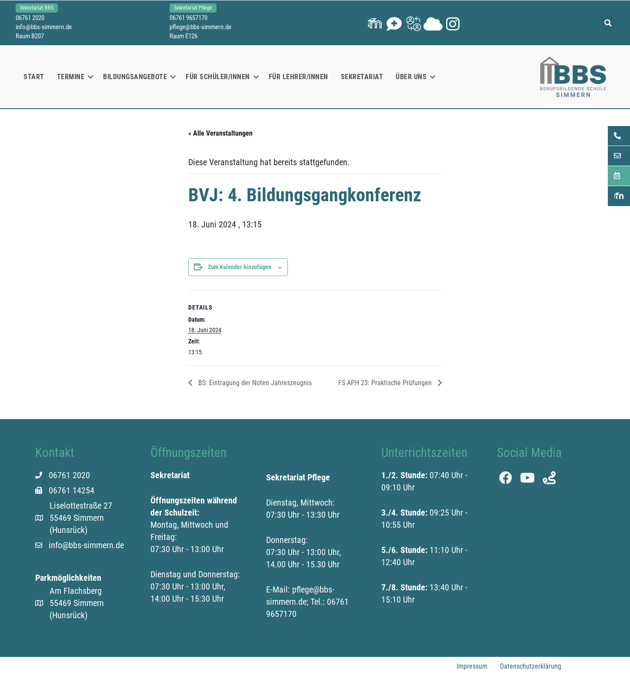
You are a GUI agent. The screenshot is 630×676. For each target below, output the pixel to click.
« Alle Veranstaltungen (220, 133)
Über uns (411, 77)
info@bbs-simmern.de (45, 27)
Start (33, 77)
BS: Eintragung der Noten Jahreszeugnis (254, 383)
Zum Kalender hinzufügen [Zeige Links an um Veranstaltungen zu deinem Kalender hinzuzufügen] (239, 266)
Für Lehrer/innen (298, 77)
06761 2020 (31, 18)
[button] (373, 22)
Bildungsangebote (135, 77)
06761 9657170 (189, 18)
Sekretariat (362, 77)
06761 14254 (71, 490)
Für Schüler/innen (218, 77)
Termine (71, 77)
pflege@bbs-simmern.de (201, 27)
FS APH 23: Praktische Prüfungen (385, 383)
